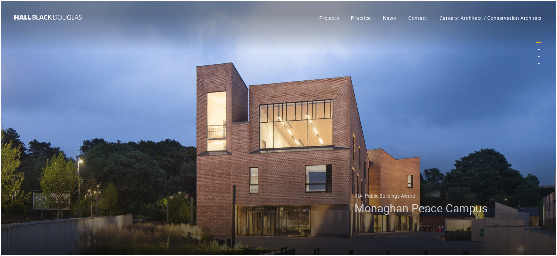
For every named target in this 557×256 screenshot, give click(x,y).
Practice (361, 18)
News (389, 18)
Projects (329, 18)
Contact (417, 18)
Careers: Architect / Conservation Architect (491, 18)
